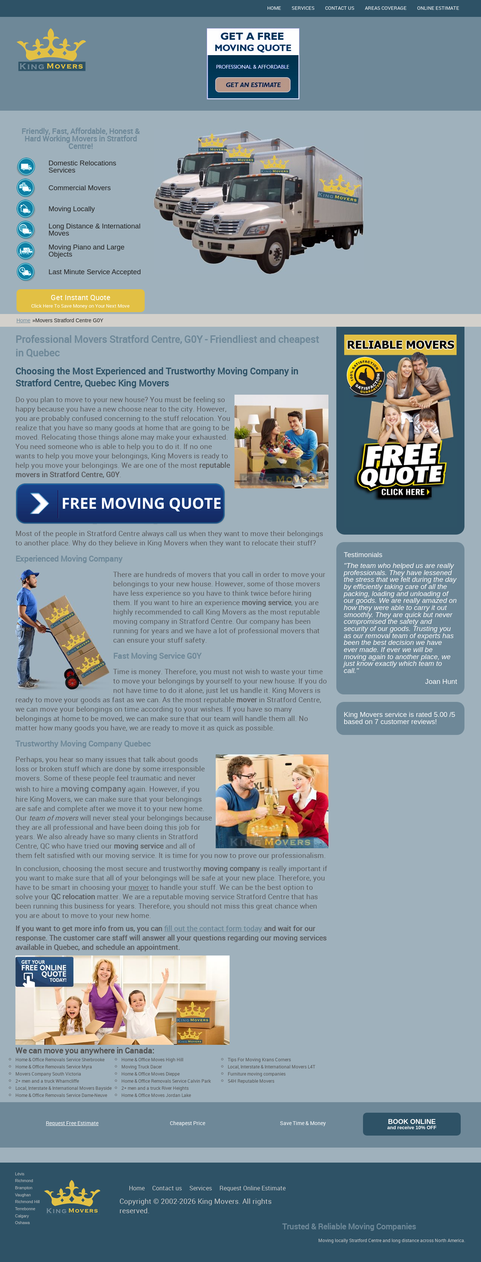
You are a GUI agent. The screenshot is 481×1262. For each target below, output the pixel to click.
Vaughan (23, 1195)
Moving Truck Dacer (141, 1067)
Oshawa (22, 1222)
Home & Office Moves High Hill (152, 1059)
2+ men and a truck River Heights (155, 1088)
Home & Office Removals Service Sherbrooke (59, 1059)
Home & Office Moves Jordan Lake (156, 1095)
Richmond (24, 1180)
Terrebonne (25, 1208)
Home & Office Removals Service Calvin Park (166, 1081)
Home (274, 8)
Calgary (22, 1216)
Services (303, 8)
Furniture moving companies (257, 1074)
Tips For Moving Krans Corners (259, 1059)
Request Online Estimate (252, 1188)
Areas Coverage (386, 8)
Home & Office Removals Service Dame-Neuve (61, 1095)
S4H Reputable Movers (251, 1081)
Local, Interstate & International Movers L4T (271, 1067)
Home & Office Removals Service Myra (53, 1067)
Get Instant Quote (80, 300)
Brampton (23, 1187)
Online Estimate (438, 8)
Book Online (412, 1124)
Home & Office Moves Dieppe (150, 1074)
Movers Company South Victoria (48, 1074)
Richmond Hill (27, 1201)
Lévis (19, 1174)
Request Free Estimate (72, 1123)
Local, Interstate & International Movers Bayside (63, 1088)
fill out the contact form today (213, 928)
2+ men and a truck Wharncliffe (47, 1081)
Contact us (339, 8)
